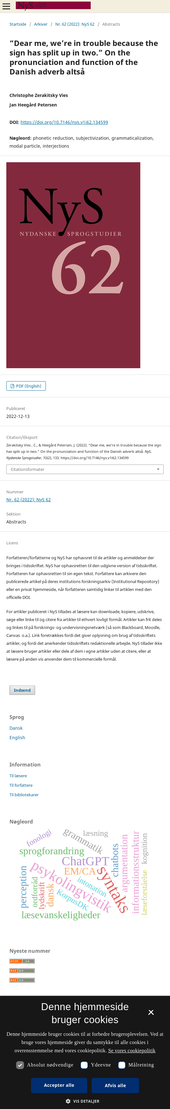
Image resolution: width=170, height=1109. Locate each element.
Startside (17, 24)
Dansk (15, 728)
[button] (84, 1101)
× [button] (151, 1014)
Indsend (22, 690)
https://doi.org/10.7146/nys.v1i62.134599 (64, 122)
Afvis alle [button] (115, 1085)
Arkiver (40, 24)
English (17, 737)
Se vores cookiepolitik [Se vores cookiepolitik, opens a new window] (131, 1050)
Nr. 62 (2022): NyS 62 (74, 24)
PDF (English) (28, 386)
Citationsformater (27, 469)
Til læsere (18, 776)
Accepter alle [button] (59, 1085)
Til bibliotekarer (24, 795)
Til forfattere (21, 785)
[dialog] (85, 1052)
